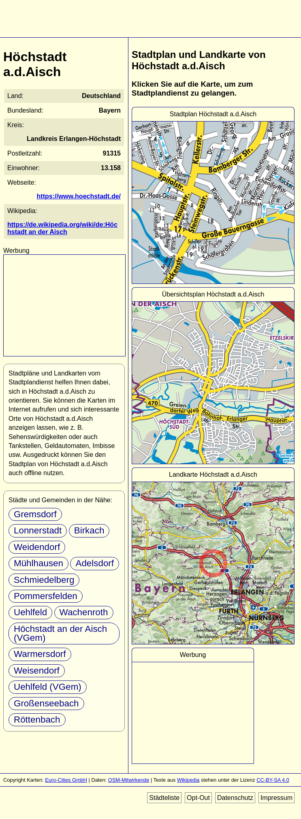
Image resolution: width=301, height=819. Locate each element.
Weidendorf (37, 547)
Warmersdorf (40, 654)
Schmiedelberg (44, 580)
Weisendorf (37, 670)
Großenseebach (46, 703)
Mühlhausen (38, 563)
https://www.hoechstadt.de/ (79, 196)
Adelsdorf (94, 563)
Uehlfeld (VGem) (47, 687)
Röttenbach (37, 719)
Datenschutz (235, 797)
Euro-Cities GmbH (66, 780)
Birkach (89, 530)
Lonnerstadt (38, 530)
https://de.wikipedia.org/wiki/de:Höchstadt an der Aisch (62, 228)
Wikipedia (188, 780)
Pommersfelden (45, 596)
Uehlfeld (30, 612)
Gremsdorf (35, 514)
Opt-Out (198, 797)
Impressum (276, 797)
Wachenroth (84, 612)
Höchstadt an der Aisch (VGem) (60, 633)
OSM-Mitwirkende (128, 780)
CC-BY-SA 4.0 (272, 780)
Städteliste (164, 797)
